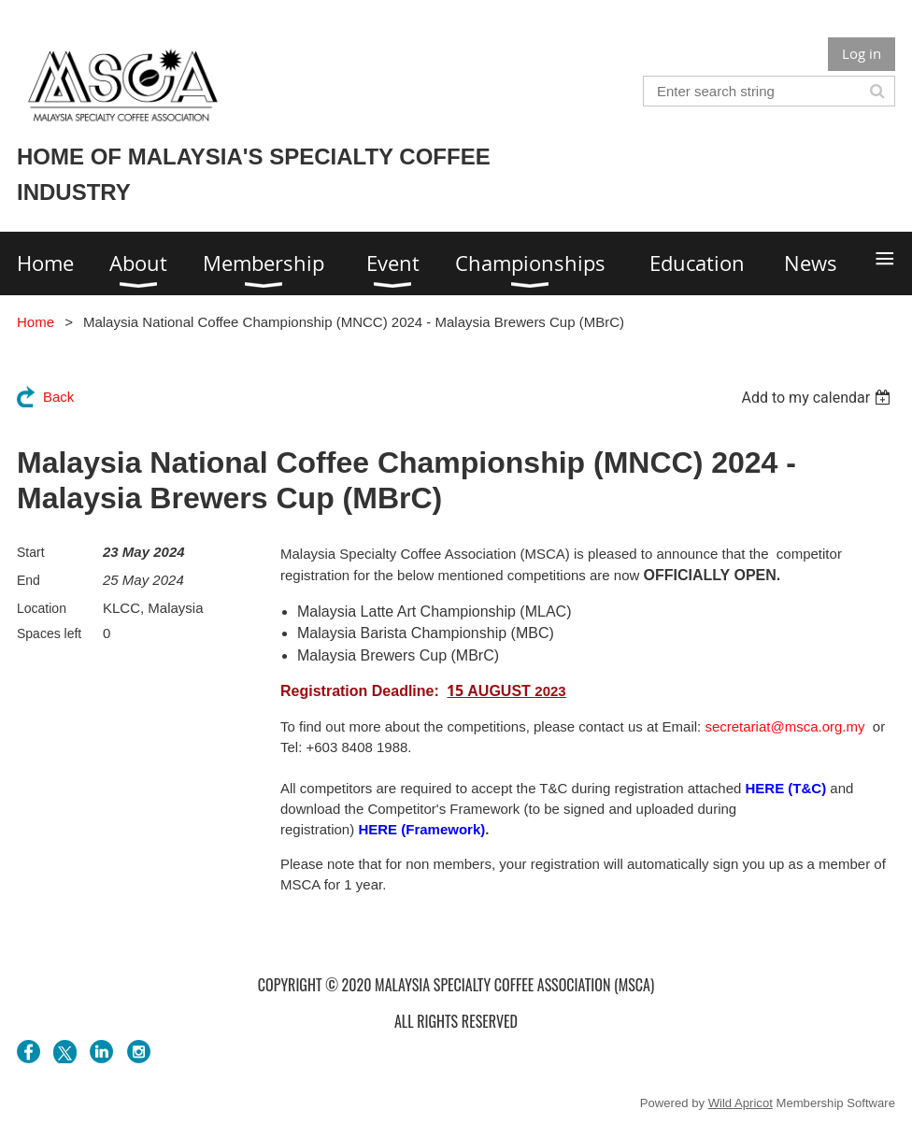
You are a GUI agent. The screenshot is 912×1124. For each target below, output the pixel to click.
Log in (861, 53)
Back (58, 397)
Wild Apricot (740, 1103)
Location (41, 608)
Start (31, 552)
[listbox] (818, 397)
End (28, 580)
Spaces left (49, 633)
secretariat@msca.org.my (784, 726)
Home (35, 322)
